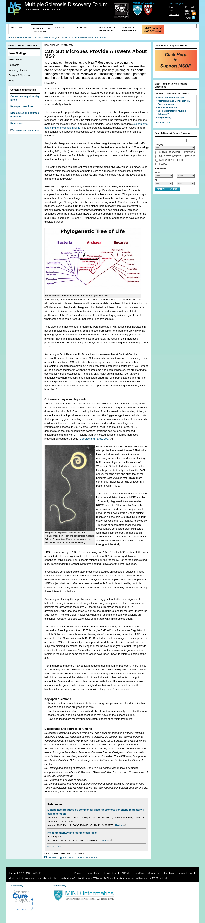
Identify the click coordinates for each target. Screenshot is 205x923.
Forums (82, 27)
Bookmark (83, 858)
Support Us (153, 873)
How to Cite (110, 873)
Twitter (188, 18)
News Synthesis (17, 70)
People (163, 164)
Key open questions (21, 106)
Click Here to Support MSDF (153, 29)
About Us (16, 27)
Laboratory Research (171, 160)
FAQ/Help (125, 873)
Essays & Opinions (19, 75)
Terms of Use (92, 873)
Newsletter (190, 11)
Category (159, 144)
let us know (119, 878)
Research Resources (129, 29)
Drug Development (170, 156)
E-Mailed (186, 93)
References (16, 123)
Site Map (139, 873)
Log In (172, 7)
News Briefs (15, 59)
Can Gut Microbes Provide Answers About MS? (83, 37)
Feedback (189, 7)
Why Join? (174, 14)
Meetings (189, 152)
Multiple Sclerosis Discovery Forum (66, 6)
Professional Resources (108, 29)
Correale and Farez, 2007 (95, 438)
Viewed (159, 93)
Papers (59, 27)
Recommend (69, 858)
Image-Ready (164, 117)
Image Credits (185, 873)
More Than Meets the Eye (170, 97)
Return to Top (31, 130)
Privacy (78, 873)
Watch (94, 858)
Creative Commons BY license (88, 878)
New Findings (51, 37)
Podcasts (13, 64)
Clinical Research (169, 152)
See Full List (53, 847)
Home (11, 37)
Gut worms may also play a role (24, 98)
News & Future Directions (42, 30)
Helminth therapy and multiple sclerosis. (72, 832)
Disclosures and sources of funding (24, 115)
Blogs (11, 80)
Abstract (119, 825)
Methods (190, 156)
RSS (187, 14)
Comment (18, 130)
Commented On (172, 93)
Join (171, 11)
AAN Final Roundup (167, 107)
